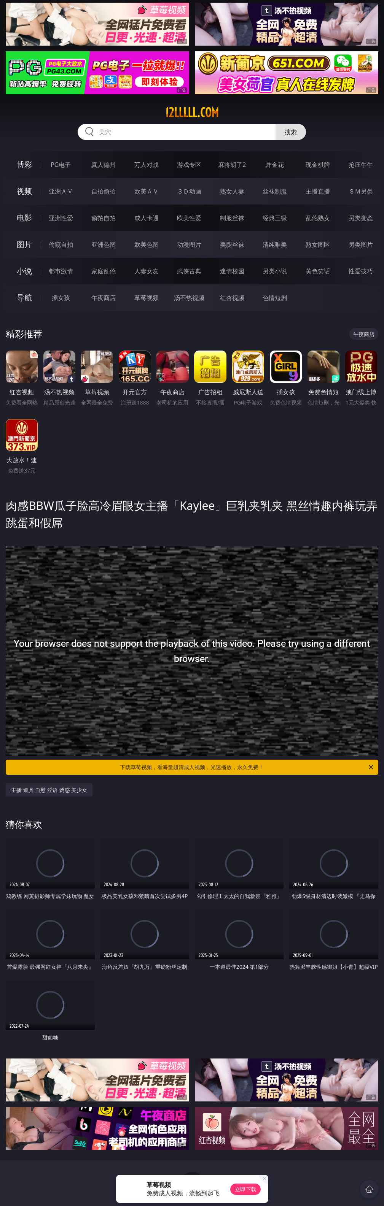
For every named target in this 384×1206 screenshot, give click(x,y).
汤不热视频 (189, 298)
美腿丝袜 (232, 244)
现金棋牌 (318, 164)
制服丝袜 (232, 218)
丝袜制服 (275, 191)
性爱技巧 (361, 271)
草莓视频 (146, 298)
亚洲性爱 (61, 218)
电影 (24, 218)
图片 (24, 244)
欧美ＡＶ (146, 191)
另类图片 (361, 244)
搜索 (291, 132)
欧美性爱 (189, 218)
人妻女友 (146, 271)
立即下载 (245, 1189)
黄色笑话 (318, 271)
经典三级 (275, 218)
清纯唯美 (275, 244)
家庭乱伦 (103, 271)
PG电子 (61, 164)
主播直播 (318, 191)
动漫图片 (189, 244)
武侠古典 (189, 271)
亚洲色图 (103, 244)
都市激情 (61, 271)
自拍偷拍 (103, 191)
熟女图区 (318, 244)
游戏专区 (189, 164)
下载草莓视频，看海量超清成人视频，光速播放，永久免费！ (247, 767)
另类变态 (361, 218)
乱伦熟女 (318, 218)
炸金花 (275, 164)
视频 (24, 191)
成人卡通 (146, 218)
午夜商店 (103, 298)
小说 (24, 271)
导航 (24, 297)
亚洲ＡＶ (61, 191)
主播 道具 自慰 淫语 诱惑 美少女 (49, 789)
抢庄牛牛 (361, 164)
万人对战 (146, 164)
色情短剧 (275, 298)
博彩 (24, 164)
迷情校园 (232, 271)
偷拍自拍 (103, 218)
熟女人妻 (232, 191)
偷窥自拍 (61, 244)
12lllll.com (192, 112)
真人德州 (103, 164)
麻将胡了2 (232, 164)
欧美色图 (146, 244)
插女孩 (61, 298)
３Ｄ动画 (189, 191)
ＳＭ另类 (361, 191)
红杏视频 (232, 298)
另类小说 (275, 271)
